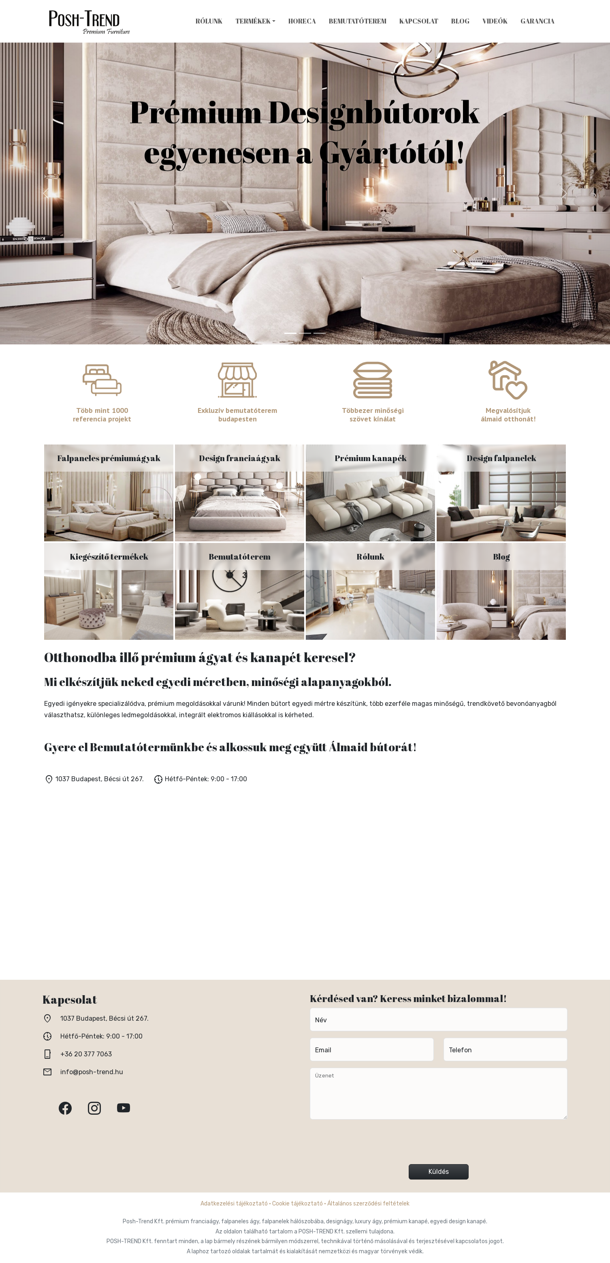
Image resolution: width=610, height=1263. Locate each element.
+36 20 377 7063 (86, 1054)
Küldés (439, 1171)
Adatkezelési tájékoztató (234, 1203)
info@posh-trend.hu (91, 1072)
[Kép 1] (290, 333)
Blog (460, 21)
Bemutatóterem (357, 21)
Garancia (537, 21)
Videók (495, 21)
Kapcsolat (418, 21)
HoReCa (302, 21)
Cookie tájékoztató (297, 1203)
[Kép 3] (320, 333)
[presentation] (438, 1145)
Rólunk (209, 21)
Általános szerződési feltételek (368, 1203)
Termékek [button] (253, 21)
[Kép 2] (305, 333)
